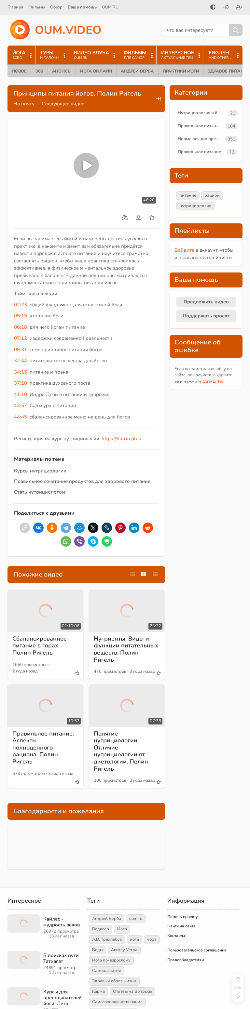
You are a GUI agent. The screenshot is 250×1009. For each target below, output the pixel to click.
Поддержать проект (206, 315)
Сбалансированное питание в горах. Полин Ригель (39, 646)
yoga (152, 939)
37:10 (20, 383)
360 (39, 71)
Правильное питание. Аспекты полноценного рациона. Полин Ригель (43, 747)
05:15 (20, 315)
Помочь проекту (182, 916)
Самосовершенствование (117, 1002)
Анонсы (62, 71)
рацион (212, 195)
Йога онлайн (96, 71)
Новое (19, 71)
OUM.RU (110, 7)
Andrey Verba (124, 950)
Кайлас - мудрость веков (61, 922)
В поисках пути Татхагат (61, 958)
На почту (24, 103)
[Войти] (226, 8)
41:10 (20, 394)
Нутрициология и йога (201, 113)
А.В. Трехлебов (107, 939)
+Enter (212, 381)
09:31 (20, 349)
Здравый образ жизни (114, 981)
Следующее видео (63, 103)
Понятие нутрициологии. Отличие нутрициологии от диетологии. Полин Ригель (121, 751)
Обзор (56, 7)
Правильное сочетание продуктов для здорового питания (82, 481)
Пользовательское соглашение (197, 950)
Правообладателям (185, 960)
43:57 (20, 405)
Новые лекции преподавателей (200, 139)
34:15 (20, 372)
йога (134, 939)
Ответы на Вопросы (132, 991)
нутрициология (195, 206)
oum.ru (135, 919)
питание (187, 195)
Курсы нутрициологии (40, 471)
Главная (15, 7)
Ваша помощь (82, 7)
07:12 (20, 338)
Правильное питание (199, 126)
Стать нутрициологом (39, 492)
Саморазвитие (106, 971)
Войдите (184, 250)
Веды (97, 950)
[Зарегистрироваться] (239, 8)
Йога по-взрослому (111, 960)
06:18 (20, 327)
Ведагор (100, 929)
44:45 (20, 417)
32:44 (20, 360)
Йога (122, 929)
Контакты (176, 935)
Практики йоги (181, 71)
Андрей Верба (137, 71)
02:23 (20, 304)
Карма (98, 991)
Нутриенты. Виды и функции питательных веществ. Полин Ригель (126, 649)
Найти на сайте (181, 926)
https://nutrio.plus (121, 438)
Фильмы (36, 7)
